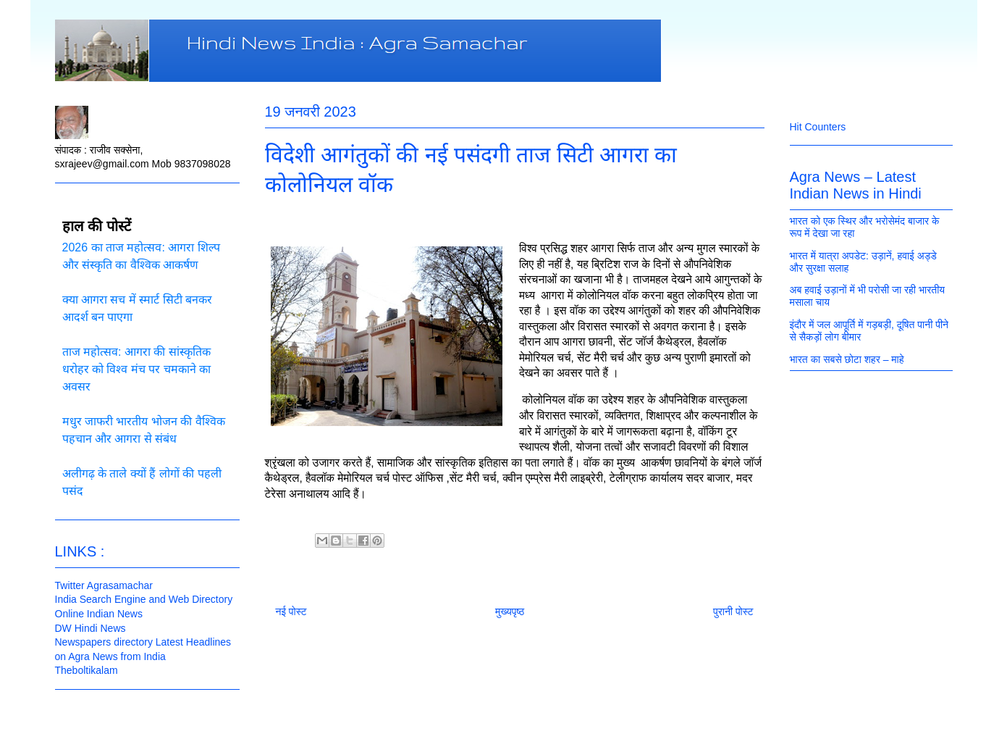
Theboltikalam (86, 670)
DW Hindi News (90, 628)
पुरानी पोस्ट (733, 611)
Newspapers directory (104, 642)
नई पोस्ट (291, 611)
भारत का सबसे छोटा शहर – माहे (847, 359)
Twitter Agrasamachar (104, 585)
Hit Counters (818, 127)
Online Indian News (99, 614)
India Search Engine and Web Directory (144, 599)
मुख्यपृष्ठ (509, 611)
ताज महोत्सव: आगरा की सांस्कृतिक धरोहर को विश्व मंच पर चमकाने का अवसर (136, 369)
